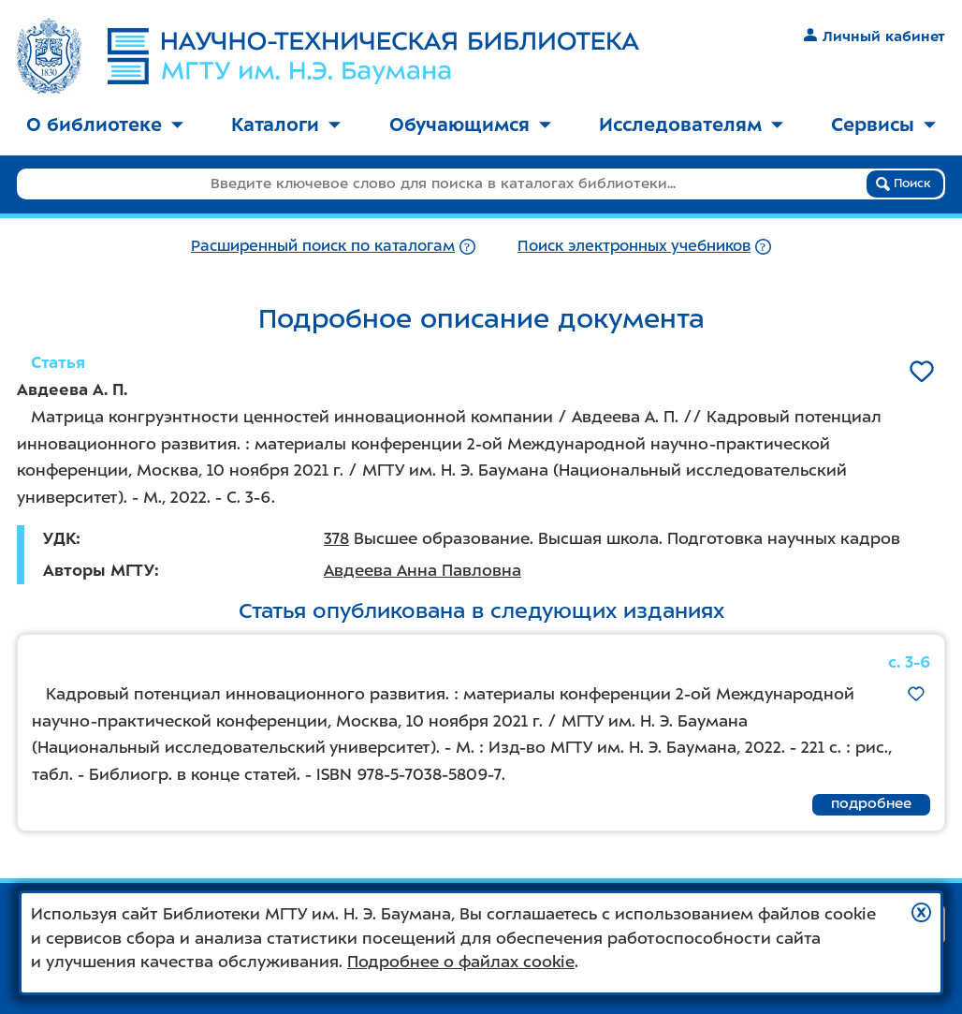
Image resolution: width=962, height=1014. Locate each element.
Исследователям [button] (691, 124)
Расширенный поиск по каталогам (323, 246)
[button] (921, 912)
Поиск (903, 183)
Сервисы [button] (883, 124)
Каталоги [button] (286, 124)
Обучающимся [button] (470, 124)
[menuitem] (105, 126)
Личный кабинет (874, 36)
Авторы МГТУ (98, 570)
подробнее (871, 803)
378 (336, 538)
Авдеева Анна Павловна (422, 570)
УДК (59, 538)
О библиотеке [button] (104, 124)
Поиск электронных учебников (634, 246)
